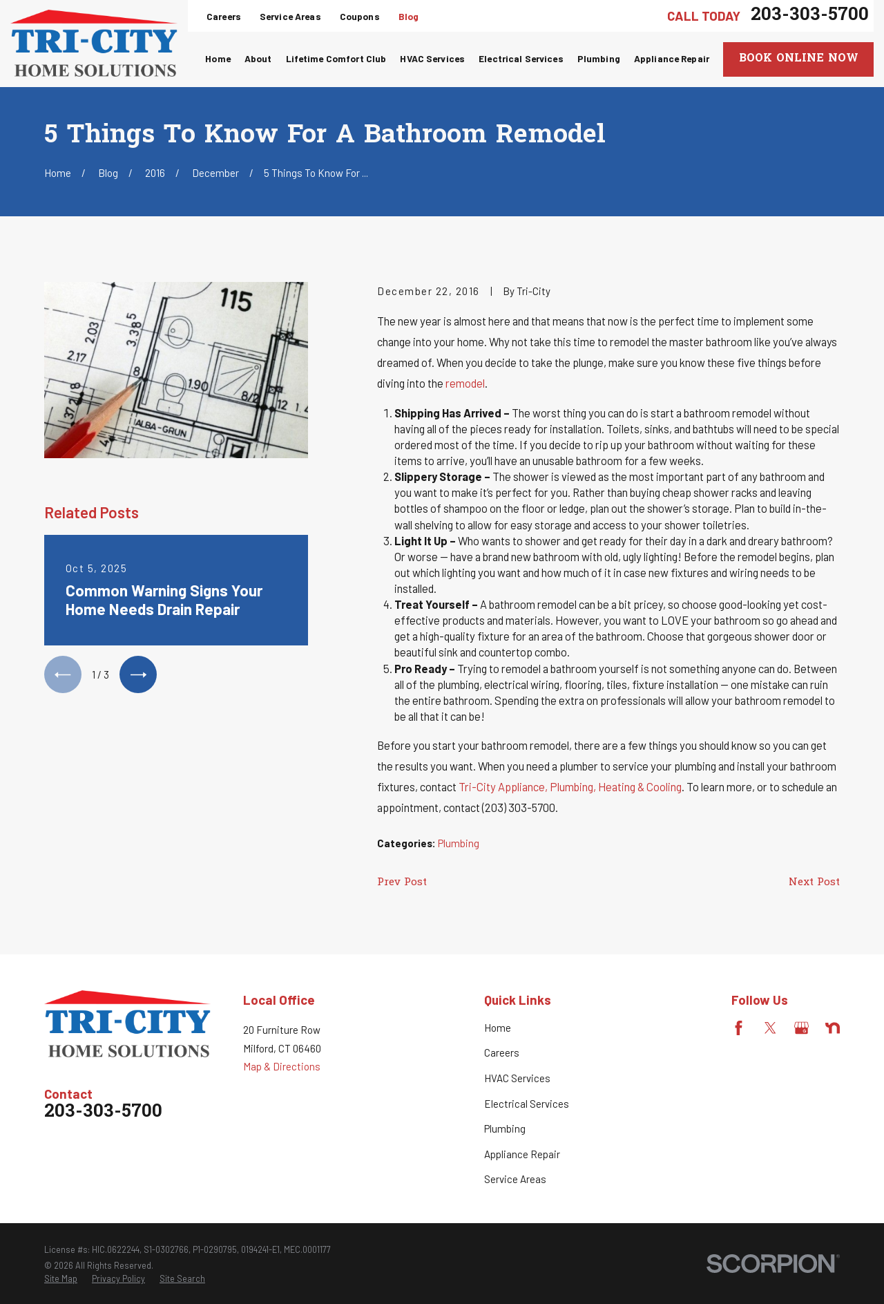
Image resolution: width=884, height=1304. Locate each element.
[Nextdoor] (832, 1028)
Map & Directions (281, 1066)
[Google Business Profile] (801, 1028)
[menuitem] (60, 1279)
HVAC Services (517, 1078)
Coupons (360, 16)
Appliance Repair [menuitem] (671, 58)
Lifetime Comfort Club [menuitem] (336, 58)
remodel (465, 383)
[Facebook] (738, 1028)
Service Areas (290, 16)
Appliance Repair (522, 1154)
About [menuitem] (258, 58)
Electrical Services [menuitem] (521, 58)
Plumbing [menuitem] (598, 58)
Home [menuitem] (218, 58)
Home (497, 1027)
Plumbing (458, 843)
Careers (223, 16)
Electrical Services (526, 1103)
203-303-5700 (810, 16)
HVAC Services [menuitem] (432, 58)
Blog (408, 16)
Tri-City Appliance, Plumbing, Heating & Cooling (570, 786)
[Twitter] (770, 1028)
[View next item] (138, 674)
